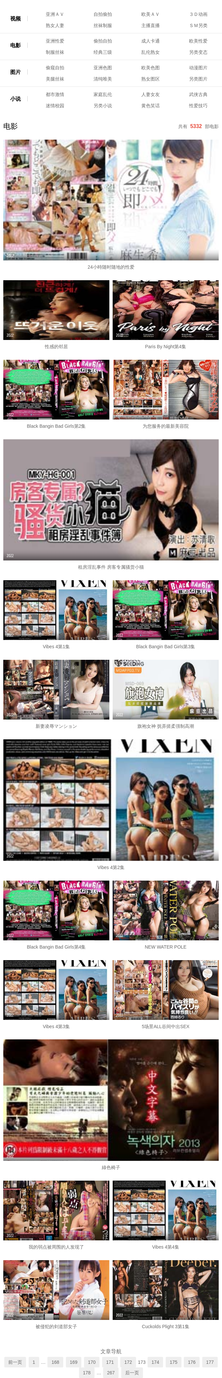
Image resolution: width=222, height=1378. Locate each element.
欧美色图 (150, 67)
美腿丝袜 (55, 79)
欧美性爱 (198, 41)
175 (173, 1362)
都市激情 (55, 94)
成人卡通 (150, 41)
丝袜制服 (103, 25)
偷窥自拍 (55, 67)
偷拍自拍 (103, 41)
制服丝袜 (55, 52)
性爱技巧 (198, 105)
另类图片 (198, 79)
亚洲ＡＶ (55, 14)
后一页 (132, 1372)
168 (55, 1362)
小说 (15, 99)
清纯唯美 (103, 79)
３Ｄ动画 (198, 14)
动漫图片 (198, 67)
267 (111, 1372)
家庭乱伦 (103, 94)
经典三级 (103, 52)
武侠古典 (198, 94)
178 (87, 1372)
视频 (15, 18)
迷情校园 (55, 105)
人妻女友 (150, 94)
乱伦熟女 (150, 52)
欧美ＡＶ (150, 14)
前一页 (15, 1362)
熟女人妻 (55, 25)
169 (73, 1362)
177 (210, 1362)
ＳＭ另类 (198, 25)
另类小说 (103, 105)
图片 (15, 72)
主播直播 (150, 25)
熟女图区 (150, 79)
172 (128, 1362)
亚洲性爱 (55, 41)
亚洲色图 (103, 67)
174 (155, 1362)
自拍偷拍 (103, 14)
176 (191, 1362)
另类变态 (198, 52)
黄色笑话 (150, 105)
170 (92, 1362)
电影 (15, 45)
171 (110, 1362)
